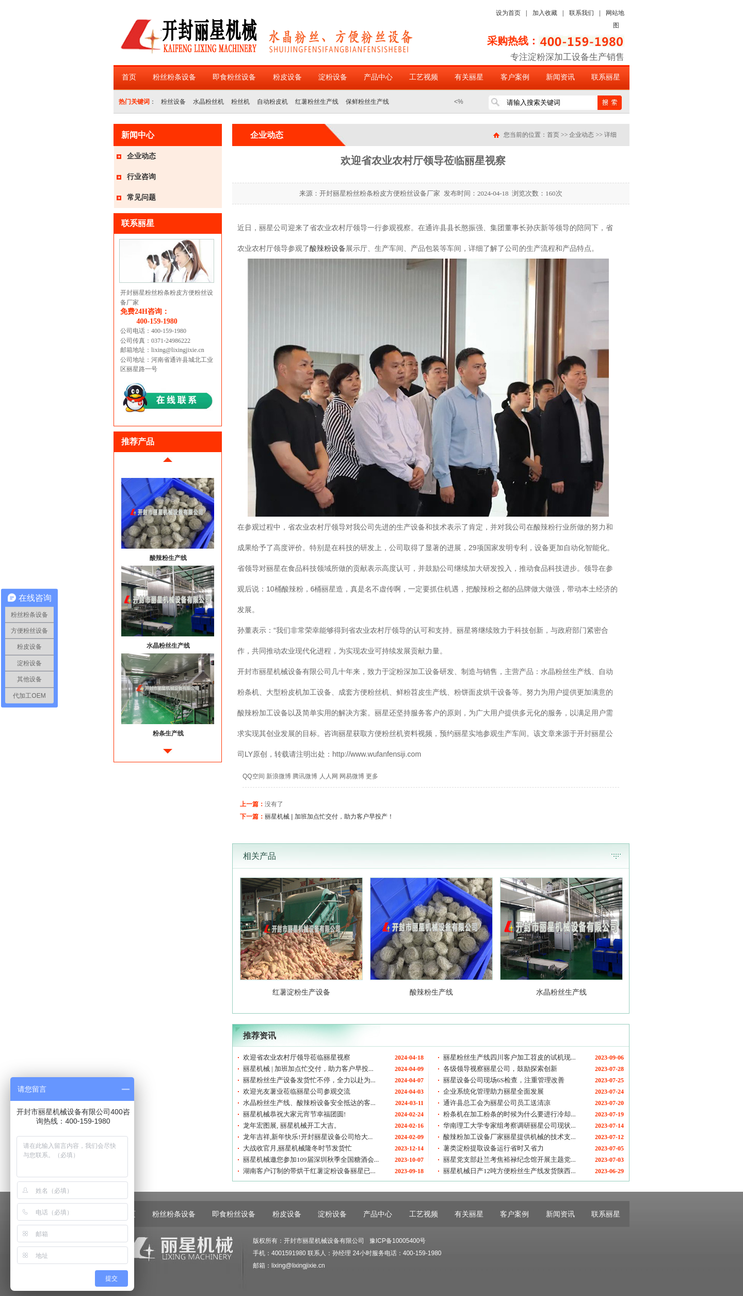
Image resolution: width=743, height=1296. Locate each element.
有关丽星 (469, 77)
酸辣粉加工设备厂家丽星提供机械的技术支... (509, 1137)
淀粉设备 (332, 77)
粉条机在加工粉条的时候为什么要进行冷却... (509, 1114)
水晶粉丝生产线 (168, 645)
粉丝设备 (173, 101)
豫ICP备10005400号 (397, 1240)
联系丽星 (605, 77)
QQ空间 (254, 776)
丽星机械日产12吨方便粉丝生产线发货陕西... (509, 1171)
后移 (167, 755)
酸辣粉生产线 (168, 558)
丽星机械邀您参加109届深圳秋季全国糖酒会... (311, 1159)
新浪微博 (278, 776)
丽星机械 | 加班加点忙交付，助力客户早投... (308, 1069)
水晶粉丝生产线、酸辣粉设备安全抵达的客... (309, 1103)
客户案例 (514, 77)
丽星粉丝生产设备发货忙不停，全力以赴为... (309, 1080)
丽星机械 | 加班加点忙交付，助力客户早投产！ (329, 816)
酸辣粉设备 (328, 248)
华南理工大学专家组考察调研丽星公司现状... (509, 1125)
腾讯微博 (305, 776)
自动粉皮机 (272, 101)
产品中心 (378, 77)
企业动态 (141, 156)
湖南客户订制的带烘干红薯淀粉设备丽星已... (309, 1171)
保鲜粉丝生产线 (367, 101)
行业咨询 (141, 177)
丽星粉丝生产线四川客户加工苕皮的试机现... (509, 1057)
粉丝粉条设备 (174, 77)
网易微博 (352, 776)
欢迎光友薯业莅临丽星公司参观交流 (296, 1091)
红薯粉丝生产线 (316, 101)
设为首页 (508, 13)
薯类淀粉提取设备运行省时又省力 (493, 1148)
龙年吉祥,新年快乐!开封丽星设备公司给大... (308, 1137)
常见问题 (141, 197)
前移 (167, 463)
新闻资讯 (560, 77)
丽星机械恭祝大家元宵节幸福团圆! (294, 1114)
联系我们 (581, 13)
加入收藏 (544, 13)
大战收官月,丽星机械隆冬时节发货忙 (297, 1148)
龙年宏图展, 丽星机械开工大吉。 (292, 1125)
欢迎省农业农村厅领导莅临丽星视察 (296, 1057)
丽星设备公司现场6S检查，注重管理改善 (503, 1080)
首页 (129, 77)
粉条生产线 (168, 733)
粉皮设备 (287, 77)
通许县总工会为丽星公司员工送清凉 (497, 1103)
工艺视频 (423, 77)
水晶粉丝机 (208, 101)
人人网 (328, 776)
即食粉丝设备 (234, 77)
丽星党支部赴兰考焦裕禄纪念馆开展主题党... (509, 1159)
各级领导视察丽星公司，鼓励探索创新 (500, 1069)
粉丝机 (240, 101)
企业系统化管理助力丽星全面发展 (493, 1091)
